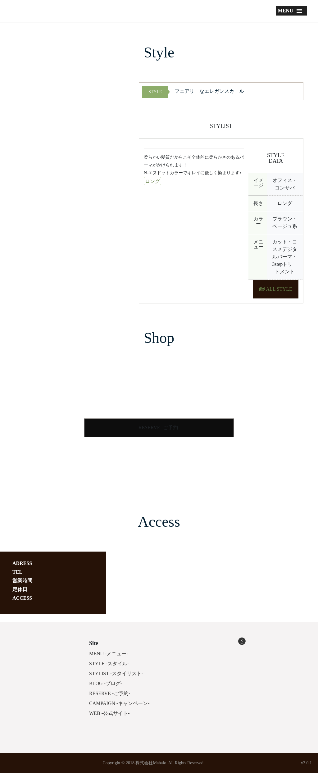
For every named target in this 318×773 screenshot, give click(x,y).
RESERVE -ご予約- (159, 427)
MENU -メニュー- (108, 653)
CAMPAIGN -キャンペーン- (119, 703)
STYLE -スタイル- (109, 663)
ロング (152, 181)
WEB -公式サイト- (109, 713)
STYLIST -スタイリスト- (116, 673)
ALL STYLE (275, 289)
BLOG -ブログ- (105, 683)
